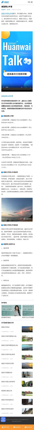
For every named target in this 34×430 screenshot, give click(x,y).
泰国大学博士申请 (7, 13)
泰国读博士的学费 (7, 96)
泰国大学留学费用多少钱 (8, 336)
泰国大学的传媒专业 (7, 400)
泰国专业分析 (6, 377)
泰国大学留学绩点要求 (8, 354)
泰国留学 (3, 9)
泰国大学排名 (5, 327)
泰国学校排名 (6, 331)
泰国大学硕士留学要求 (8, 381)
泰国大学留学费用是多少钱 (9, 345)
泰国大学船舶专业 (6, 372)
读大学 (8, 9)
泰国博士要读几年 (6, 390)
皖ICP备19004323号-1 (17, 421)
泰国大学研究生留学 (7, 409)
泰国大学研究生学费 (7, 363)
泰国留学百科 (6, 340)
